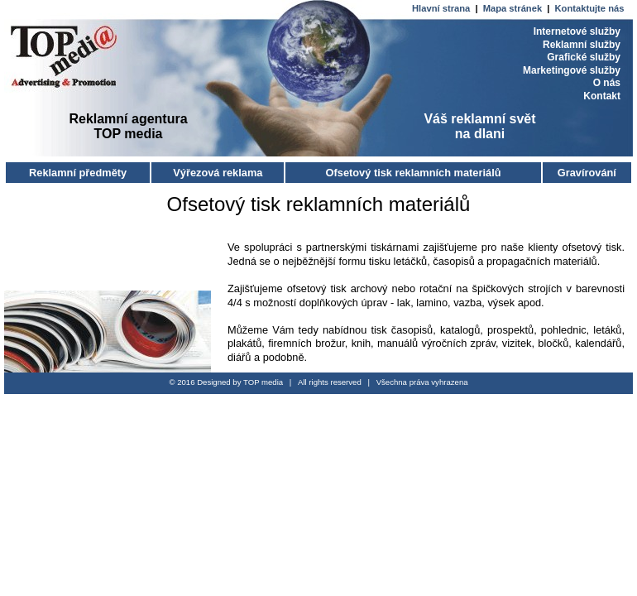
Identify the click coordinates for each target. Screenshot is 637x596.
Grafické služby (583, 57)
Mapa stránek (514, 8)
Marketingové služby (571, 70)
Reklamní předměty (78, 172)
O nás (606, 83)
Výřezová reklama (217, 172)
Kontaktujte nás (590, 8)
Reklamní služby (581, 44)
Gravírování (587, 172)
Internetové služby (577, 31)
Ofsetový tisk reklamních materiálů (413, 172)
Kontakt (601, 96)
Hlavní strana (442, 8)
